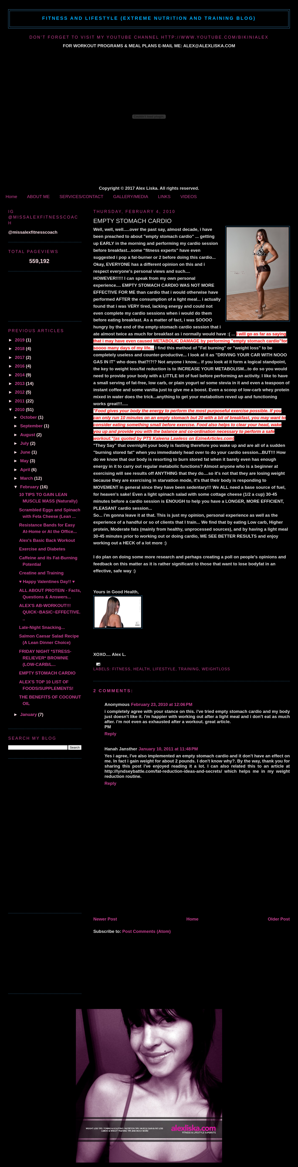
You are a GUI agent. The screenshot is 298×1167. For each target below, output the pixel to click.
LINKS (164, 196)
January (29, 714)
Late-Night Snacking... (42, 627)
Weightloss (216, 669)
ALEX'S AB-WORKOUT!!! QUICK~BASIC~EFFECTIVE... (49, 612)
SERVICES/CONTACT (81, 196)
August (28, 434)
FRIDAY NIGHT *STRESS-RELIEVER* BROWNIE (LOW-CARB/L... (45, 658)
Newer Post (105, 919)
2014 (20, 374)
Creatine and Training (41, 572)
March (27, 478)
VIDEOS (188, 196)
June (26, 452)
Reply (110, 733)
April (25, 469)
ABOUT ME (38, 196)
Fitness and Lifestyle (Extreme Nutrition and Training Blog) (149, 18)
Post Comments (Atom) (146, 931)
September (32, 425)
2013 (20, 383)
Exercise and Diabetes (42, 548)
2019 (20, 339)
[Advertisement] (128, 882)
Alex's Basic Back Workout (47, 540)
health (141, 669)
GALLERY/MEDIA (130, 196)
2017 (20, 357)
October (29, 417)
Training (188, 669)
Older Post (279, 919)
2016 (20, 366)
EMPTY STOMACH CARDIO (132, 220)
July (25, 443)
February (30, 486)
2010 (20, 409)
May (25, 460)
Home (11, 196)
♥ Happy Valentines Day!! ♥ (47, 581)
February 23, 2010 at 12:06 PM (162, 704)
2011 (20, 400)
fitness (121, 669)
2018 (20, 348)
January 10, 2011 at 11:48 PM (168, 748)
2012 (20, 392)
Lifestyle (164, 669)
